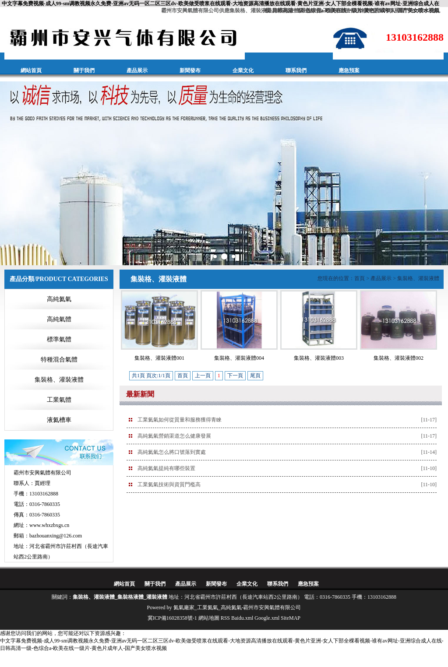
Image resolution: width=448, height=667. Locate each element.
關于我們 (84, 70)
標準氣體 (59, 339)
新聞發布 (190, 70)
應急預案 (349, 70)
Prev (11, 173)
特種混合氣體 (59, 359)
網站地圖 (208, 618)
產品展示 (137, 70)
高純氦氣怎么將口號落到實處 (172, 452)
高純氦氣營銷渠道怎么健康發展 (174, 436)
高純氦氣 (59, 299)
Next (437, 173)
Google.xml (266, 618)
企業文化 (243, 70)
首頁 (359, 278)
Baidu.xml (242, 618)
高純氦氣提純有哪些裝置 (166, 468)
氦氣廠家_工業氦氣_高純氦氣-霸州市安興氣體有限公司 (237, 607)
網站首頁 (31, 70)
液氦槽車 (59, 420)
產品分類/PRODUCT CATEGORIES (59, 279)
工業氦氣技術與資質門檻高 (169, 484)
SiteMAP (290, 618)
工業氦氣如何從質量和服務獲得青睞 (180, 420)
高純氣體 (59, 319)
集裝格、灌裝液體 (59, 379)
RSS (225, 618)
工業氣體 (59, 400)
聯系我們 (296, 70)
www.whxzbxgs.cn (49, 525)
